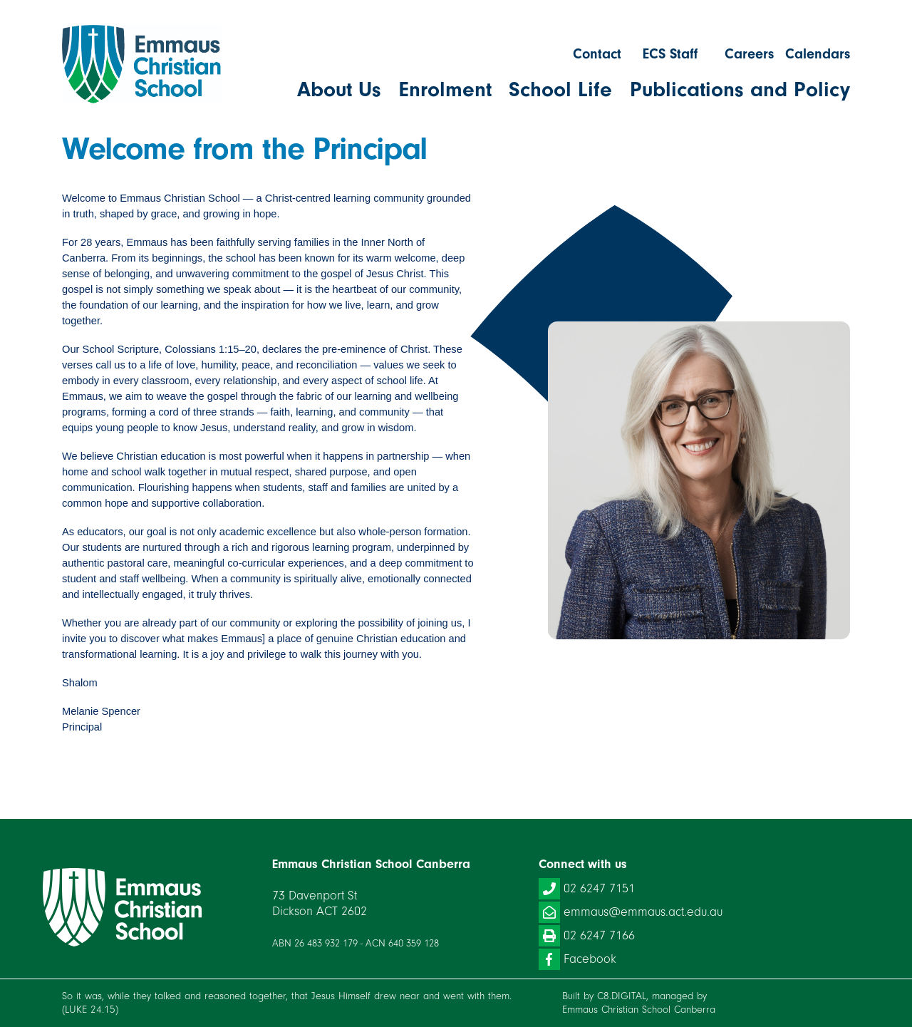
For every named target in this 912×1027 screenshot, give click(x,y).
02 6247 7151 (587, 888)
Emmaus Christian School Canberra (638, 1009)
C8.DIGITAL (621, 996)
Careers (749, 54)
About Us (339, 90)
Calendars (817, 54)
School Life (560, 90)
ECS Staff (670, 54)
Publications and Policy (740, 90)
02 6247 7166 (587, 935)
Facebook (577, 959)
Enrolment (445, 90)
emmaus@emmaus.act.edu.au (630, 912)
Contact (597, 54)
